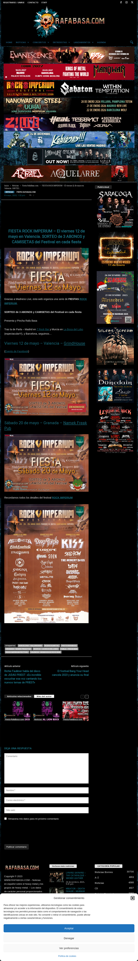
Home (9, 42)
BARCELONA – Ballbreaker (30, 645)
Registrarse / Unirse (13, 2)
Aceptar (69, 928)
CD (96, 888)
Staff (44, 2)
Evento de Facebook (16, 351)
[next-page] (87, 696)
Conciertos (41, 42)
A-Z (97, 877)
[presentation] (31, 833)
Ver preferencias (69, 948)
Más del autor (44, 696)
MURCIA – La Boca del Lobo (46, 649)
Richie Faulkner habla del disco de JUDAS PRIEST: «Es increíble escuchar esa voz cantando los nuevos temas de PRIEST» (23, 677)
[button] (132, 898)
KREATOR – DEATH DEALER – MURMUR (75, 890)
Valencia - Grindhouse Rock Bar (45, 652)
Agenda (101, 42)
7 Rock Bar (43, 329)
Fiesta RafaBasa (69, 645)
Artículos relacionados (19, 696)
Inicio (6, 186)
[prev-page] (82, 696)
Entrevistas (61, 42)
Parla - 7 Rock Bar (69, 649)
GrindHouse (74, 343)
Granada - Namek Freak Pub (18, 649)
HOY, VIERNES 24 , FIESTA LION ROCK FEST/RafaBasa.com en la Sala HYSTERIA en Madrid (16, 729)
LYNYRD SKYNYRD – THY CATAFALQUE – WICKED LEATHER (76, 875)
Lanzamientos (84, 42)
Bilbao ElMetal (52, 645)
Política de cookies (67, 956)
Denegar (69, 938)
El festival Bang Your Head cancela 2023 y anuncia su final (70, 673)
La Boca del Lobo (73, 329)
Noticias (22, 42)
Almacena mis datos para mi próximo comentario (33, 818)
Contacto (32, 2)
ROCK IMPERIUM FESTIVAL (17, 652)
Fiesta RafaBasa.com (30, 186)
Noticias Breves (104, 872)
